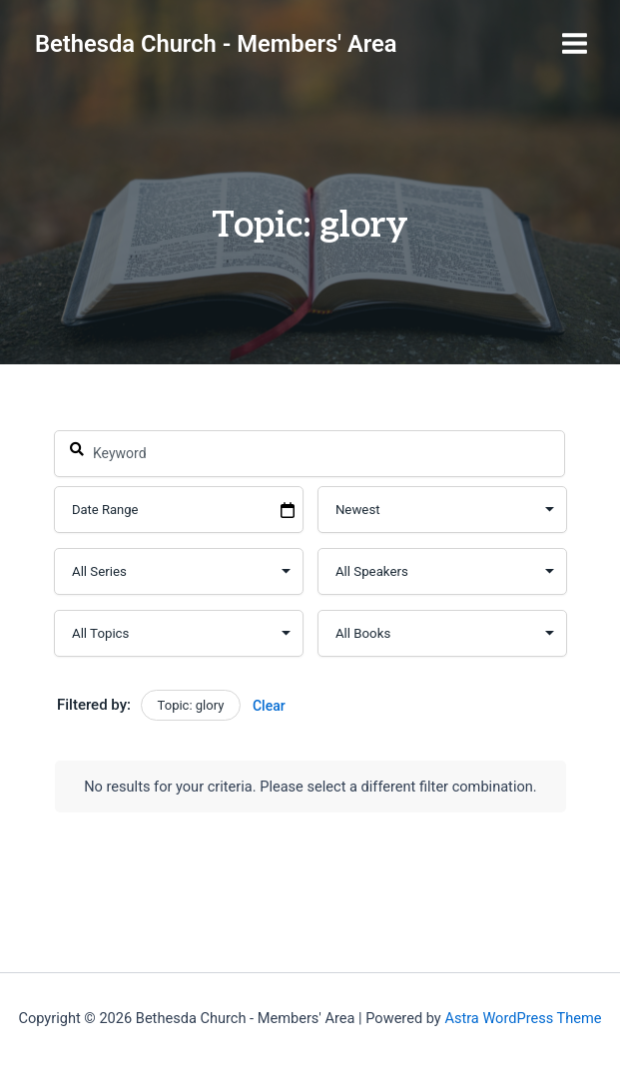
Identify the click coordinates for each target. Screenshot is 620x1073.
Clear (269, 706)
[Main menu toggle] (574, 43)
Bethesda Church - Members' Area (216, 44)
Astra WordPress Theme (522, 1018)
